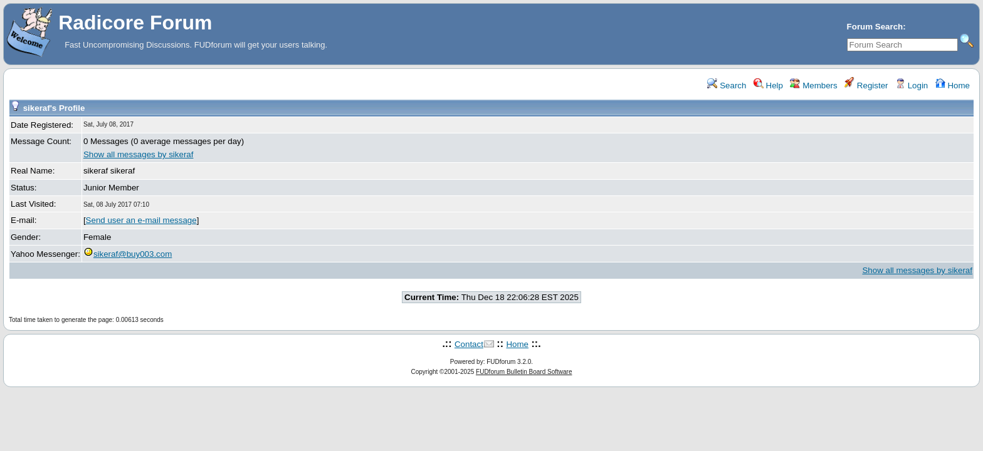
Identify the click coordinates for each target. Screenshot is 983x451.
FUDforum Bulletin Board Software (524, 371)
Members (813, 85)
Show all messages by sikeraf (138, 154)
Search (726, 85)
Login (911, 85)
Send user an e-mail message (141, 220)
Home (952, 85)
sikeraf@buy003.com (127, 254)
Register (866, 85)
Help (768, 85)
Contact (469, 344)
